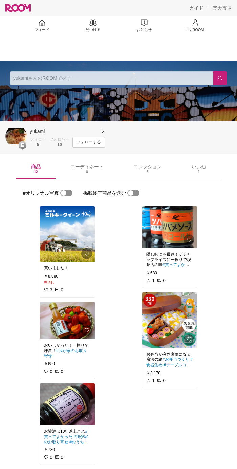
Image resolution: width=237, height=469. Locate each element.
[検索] (220, 78)
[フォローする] (88, 142)
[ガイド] (196, 8)
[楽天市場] (222, 8)
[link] (67, 234)
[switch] (66, 193)
